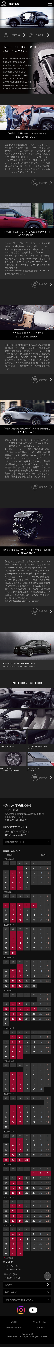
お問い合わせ (11, 1292)
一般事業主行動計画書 (13, 1327)
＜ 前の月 (8, 855)
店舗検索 (9, 1284)
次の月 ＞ (46, 855)
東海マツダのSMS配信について (19, 1300)
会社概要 (13, 1322)
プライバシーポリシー (40, 1322)
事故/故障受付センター (15, 842)
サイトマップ (40, 1327)
